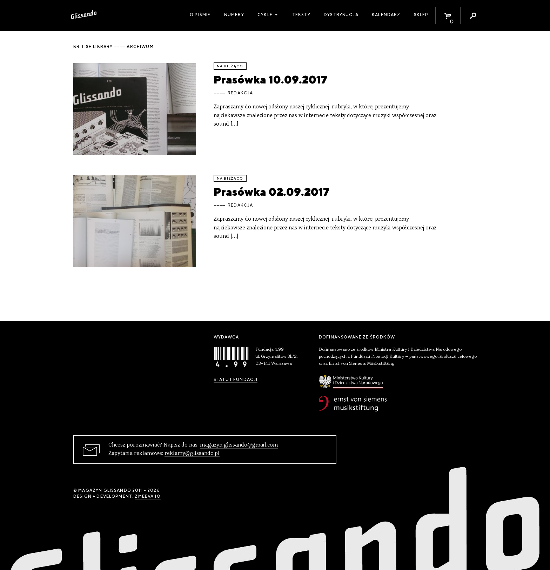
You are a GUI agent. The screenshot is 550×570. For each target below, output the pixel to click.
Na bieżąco (230, 66)
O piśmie (200, 14)
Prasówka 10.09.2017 (270, 79)
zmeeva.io (147, 496)
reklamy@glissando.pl (192, 453)
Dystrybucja (341, 14)
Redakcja (240, 92)
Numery (234, 14)
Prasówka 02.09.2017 (271, 191)
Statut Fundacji (235, 379)
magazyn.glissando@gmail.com (239, 445)
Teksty (301, 14)
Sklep (421, 14)
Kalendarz (386, 14)
